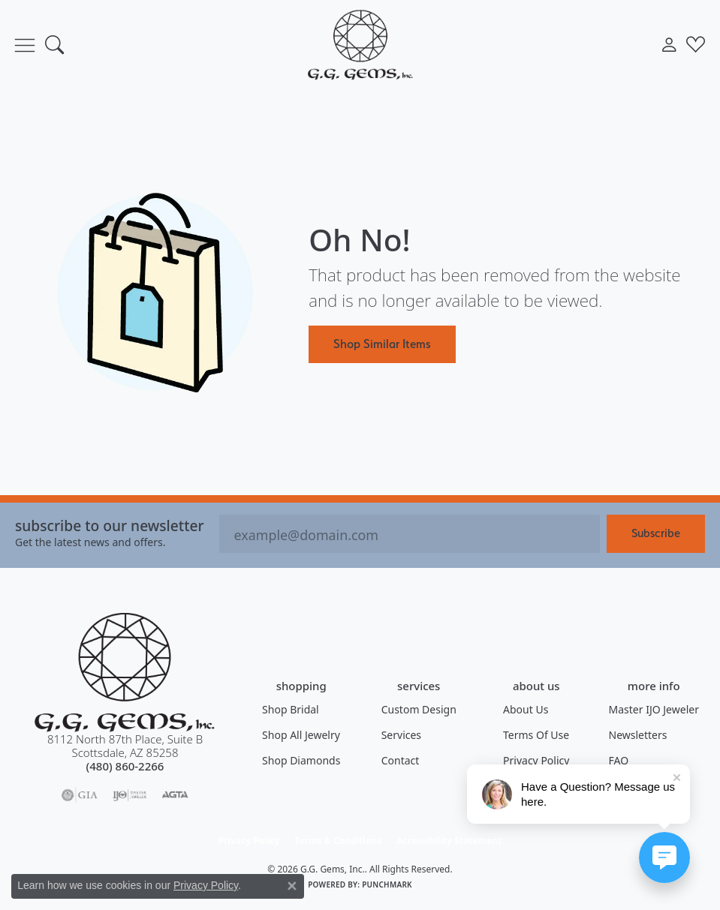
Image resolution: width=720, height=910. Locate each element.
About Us (525, 709)
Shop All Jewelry (301, 735)
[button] (54, 45)
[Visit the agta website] (174, 795)
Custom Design (418, 709)
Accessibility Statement (449, 840)
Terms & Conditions (337, 840)
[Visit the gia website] (80, 795)
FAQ (619, 760)
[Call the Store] (125, 765)
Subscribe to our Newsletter (109, 525)
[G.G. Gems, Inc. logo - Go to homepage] (360, 45)
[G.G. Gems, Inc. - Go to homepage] (125, 672)
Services (401, 735)
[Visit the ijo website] (129, 795)
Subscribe (655, 533)
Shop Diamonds (301, 760)
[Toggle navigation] (25, 45)
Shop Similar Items (382, 343)
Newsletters (638, 735)
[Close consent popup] (292, 885)
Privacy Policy (536, 760)
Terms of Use (536, 735)
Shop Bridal (290, 709)
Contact (400, 760)
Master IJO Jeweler (654, 709)
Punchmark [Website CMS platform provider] (387, 884)
